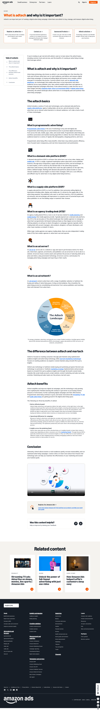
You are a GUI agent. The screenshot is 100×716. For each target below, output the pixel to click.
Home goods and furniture (61, 636)
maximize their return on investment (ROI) (55, 88)
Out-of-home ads (8, 651)
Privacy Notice (25, 687)
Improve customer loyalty (10, 626)
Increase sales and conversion (11, 623)
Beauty (57, 618)
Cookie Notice (47, 687)
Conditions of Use (15, 687)
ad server (32, 250)
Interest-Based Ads (36, 687)
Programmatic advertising (36, 128)
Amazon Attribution (34, 641)
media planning (75, 215)
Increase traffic (7, 621)
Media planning (33, 618)
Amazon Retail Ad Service (36, 671)
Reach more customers (9, 618)
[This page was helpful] (80, 524)
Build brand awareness (9, 616)
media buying (31, 217)
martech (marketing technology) (70, 359)
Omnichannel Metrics (35, 651)
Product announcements (87, 618)
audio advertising (36, 397)
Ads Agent (32, 677)
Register (93, 2)
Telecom (57, 644)
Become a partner (85, 639)
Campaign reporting (34, 648)
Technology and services (37, 659)
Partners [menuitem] (84, 634)
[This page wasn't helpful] (76, 524)
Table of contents (12, 58)
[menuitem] (11, 645)
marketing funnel (66, 432)
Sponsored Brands (8, 641)
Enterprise (33, 2)
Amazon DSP (33, 661)
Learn (49, 2)
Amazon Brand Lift (34, 643)
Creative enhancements (35, 626)
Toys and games (59, 646)
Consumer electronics (60, 621)
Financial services (59, 628)
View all (6, 654)
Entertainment (58, 623)
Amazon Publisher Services (36, 669)
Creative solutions (35, 624)
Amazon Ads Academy (86, 616)
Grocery (57, 631)
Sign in (84, 2)
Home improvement (60, 639)
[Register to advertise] (14, 31)
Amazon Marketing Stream (36, 646)
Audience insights (34, 616)
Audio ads (6, 648)
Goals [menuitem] (5, 613)
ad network (33, 281)
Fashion (57, 626)
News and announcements (87, 628)
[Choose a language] (11, 605)
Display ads (6, 643)
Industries (58, 613)
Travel (56, 649)
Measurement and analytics (35, 637)
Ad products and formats (9, 632)
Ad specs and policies (86, 623)
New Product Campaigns (35, 674)
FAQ (82, 626)
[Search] (79, 2)
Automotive (58, 616)
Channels (58, 654)
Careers (67, 687)
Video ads (6, 646)
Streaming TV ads (79, 394)
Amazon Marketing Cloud (36, 664)
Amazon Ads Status (57, 687)
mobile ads (30, 161)
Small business (22, 2)
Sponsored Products (8, 638)
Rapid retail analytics (34, 654)
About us (6, 687)
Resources (83, 621)
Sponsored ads (7, 636)
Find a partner (84, 636)
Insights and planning (36, 613)
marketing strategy (57, 369)
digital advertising (77, 88)
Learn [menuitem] (83, 613)
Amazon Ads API (34, 666)
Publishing (57, 641)
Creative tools (33, 631)
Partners (42, 2)
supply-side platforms (34, 108)
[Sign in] (38, 31)
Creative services (34, 628)
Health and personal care (61, 634)
